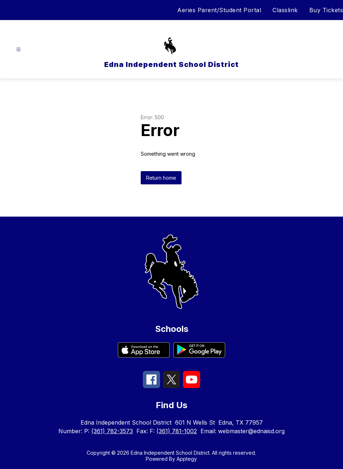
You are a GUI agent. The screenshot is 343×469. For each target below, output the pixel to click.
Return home (161, 178)
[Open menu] (18, 49)
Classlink (285, 10)
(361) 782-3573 (112, 431)
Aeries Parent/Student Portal (219, 10)
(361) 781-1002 (176, 431)
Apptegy (187, 459)
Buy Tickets (326, 10)
